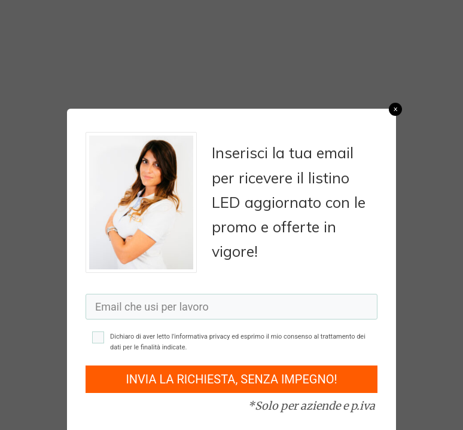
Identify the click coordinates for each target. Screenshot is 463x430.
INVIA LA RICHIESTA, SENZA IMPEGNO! (231, 379)
